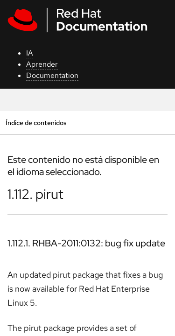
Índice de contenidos (36, 122)
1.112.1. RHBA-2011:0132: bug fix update (86, 243)
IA (29, 53)
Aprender (42, 64)
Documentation (52, 75)
